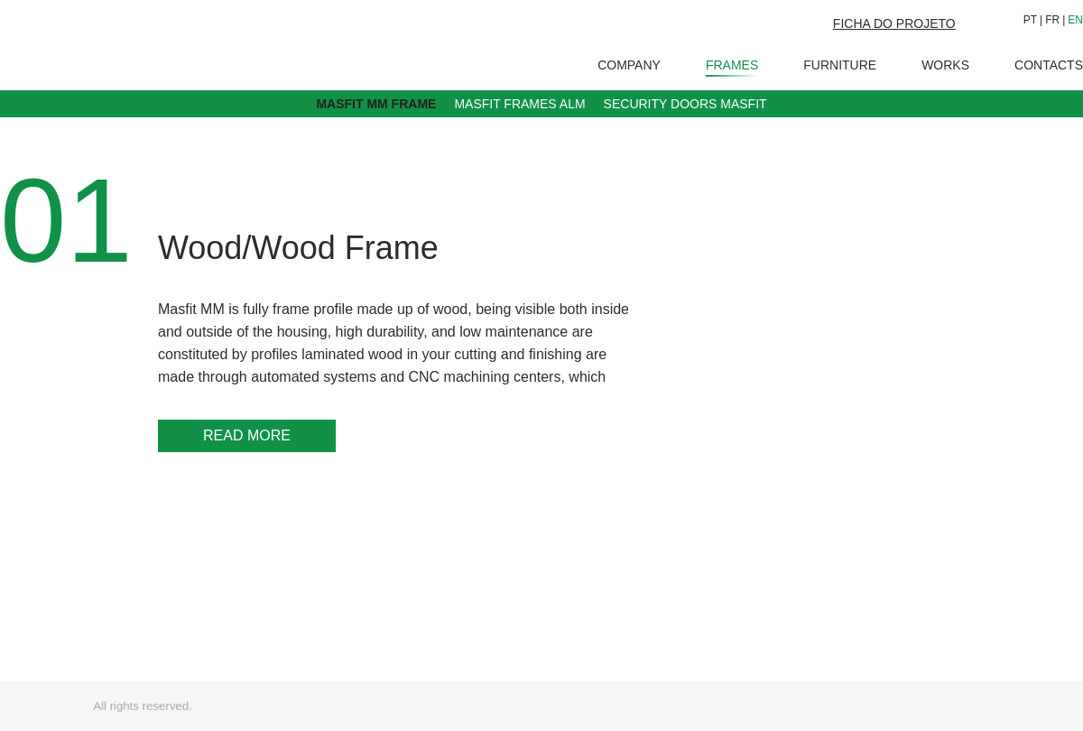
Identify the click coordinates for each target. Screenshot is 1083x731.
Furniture (839, 65)
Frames (732, 67)
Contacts (1048, 65)
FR (1052, 20)
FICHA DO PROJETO (894, 23)
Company (629, 65)
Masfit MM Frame (376, 104)
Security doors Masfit (685, 104)
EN (1075, 20)
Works (945, 65)
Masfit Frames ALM (519, 104)
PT (1030, 20)
